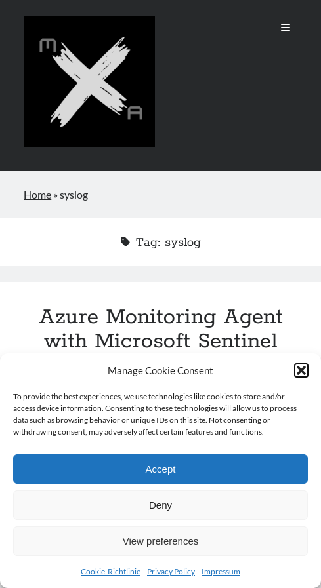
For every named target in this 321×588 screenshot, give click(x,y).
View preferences (161, 541)
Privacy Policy (171, 571)
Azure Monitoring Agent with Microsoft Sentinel (161, 329)
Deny (160, 505)
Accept (161, 469)
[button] (301, 370)
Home (37, 194)
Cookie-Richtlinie (110, 571)
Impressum (221, 571)
